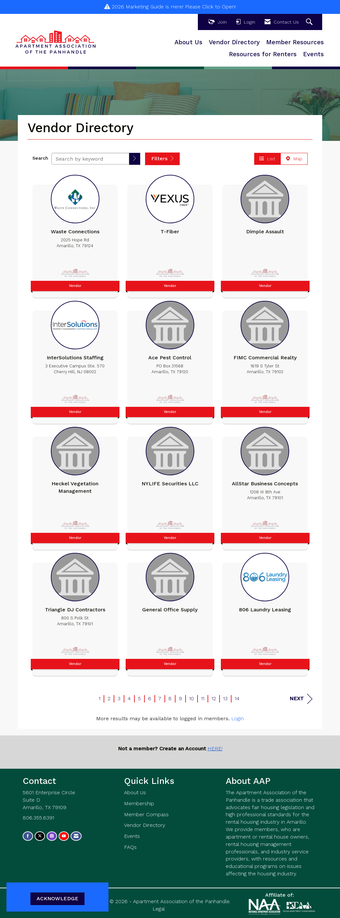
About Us (188, 42)
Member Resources (295, 42)
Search (40, 158)
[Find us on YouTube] (64, 836)
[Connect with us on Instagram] (52, 836)
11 (202, 698)
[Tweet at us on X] (40, 836)
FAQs (130, 847)
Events (313, 54)
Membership (139, 803)
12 (213, 698)
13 (225, 698)
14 (237, 698)
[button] (134, 159)
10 (191, 698)
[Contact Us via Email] (76, 836)
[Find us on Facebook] (28, 836)
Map (294, 158)
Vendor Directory (234, 42)
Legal (159, 909)
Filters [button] (162, 158)
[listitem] (75, 235)
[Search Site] (310, 22)
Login (237, 718)
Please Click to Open (210, 7)
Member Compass (146, 814)
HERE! (215, 748)
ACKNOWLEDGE (57, 898)
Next (300, 699)
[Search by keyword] (90, 158)
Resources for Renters (263, 54)
